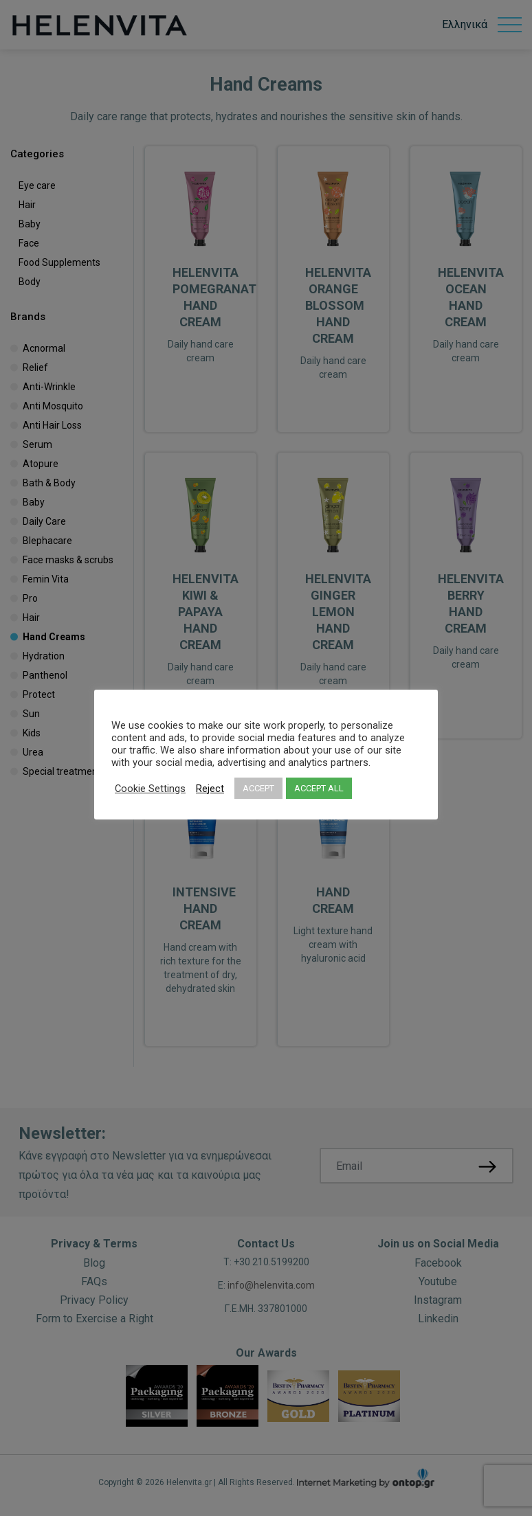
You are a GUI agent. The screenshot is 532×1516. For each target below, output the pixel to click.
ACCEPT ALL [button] (319, 788)
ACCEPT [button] (258, 788)
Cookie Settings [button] (150, 788)
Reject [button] (210, 788)
